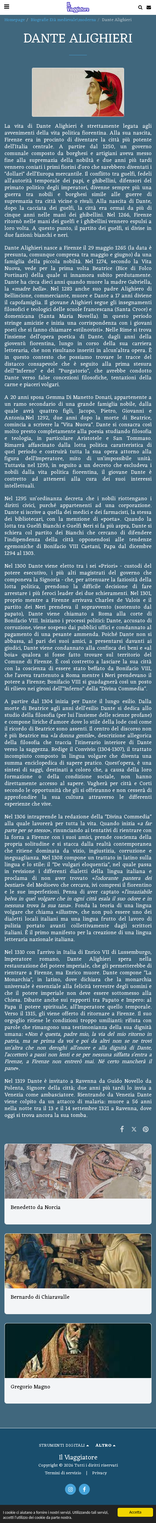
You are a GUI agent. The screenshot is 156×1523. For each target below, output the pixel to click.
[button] (140, 7)
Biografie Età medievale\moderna (63, 20)
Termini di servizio (63, 1473)
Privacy (99, 1473)
